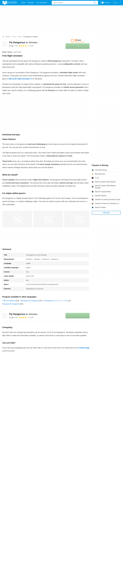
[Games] (14, 37)
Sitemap (29, 476)
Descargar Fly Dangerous (11, 304)
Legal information (49, 480)
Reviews (31, 2)
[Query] (75, 3)
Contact (11, 476)
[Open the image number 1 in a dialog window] (48, 219)
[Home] (3, 37)
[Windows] (8, 37)
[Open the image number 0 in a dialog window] (17, 219)
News (23, 2)
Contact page (84, 348)
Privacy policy (36, 480)
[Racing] (19, 37)
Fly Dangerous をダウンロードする (55, 300)
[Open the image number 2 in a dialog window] (79, 219)
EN (117, 3)
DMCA (60, 480)
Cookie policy (24, 480)
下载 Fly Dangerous (9, 300)
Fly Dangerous (23, 42)
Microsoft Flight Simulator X (20, 79)
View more (106, 212)
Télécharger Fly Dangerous (29, 300)
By (11, 45)
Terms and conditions (9, 480)
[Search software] (95, 3)
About (4, 476)
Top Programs (41, 2)
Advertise (20, 476)
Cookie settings (70, 480)
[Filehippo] (9, 2)
